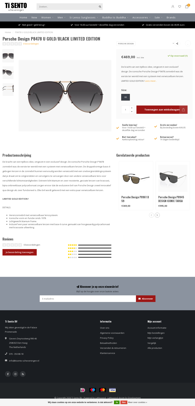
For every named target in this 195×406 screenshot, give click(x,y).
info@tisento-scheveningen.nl (24, 360)
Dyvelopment (134, 397)
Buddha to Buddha (114, 17)
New (34, 17)
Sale (157, 17)
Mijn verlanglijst (155, 337)
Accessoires (140, 17)
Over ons (104, 327)
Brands (171, 17)
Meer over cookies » (137, 402)
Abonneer (145, 298)
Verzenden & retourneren (113, 347)
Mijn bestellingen (156, 332)
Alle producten (155, 347)
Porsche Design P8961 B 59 (135, 199)
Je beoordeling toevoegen (19, 252)
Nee (124, 402)
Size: (124, 90)
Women (46, 17)
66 (125, 97)
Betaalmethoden (108, 343)
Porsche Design (126, 43)
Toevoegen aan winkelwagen (166, 110)
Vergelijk (152, 343)
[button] (151, 215)
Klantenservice (107, 353)
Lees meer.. (151, 80)
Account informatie (157, 327)
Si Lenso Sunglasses (83, 17)
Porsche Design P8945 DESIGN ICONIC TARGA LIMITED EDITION (171, 201)
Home (23, 17)
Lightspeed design (116, 397)
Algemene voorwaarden (112, 332)
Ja (117, 402)
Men (60, 17)
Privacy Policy (107, 337)
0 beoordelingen (31, 43)
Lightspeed (100, 397)
